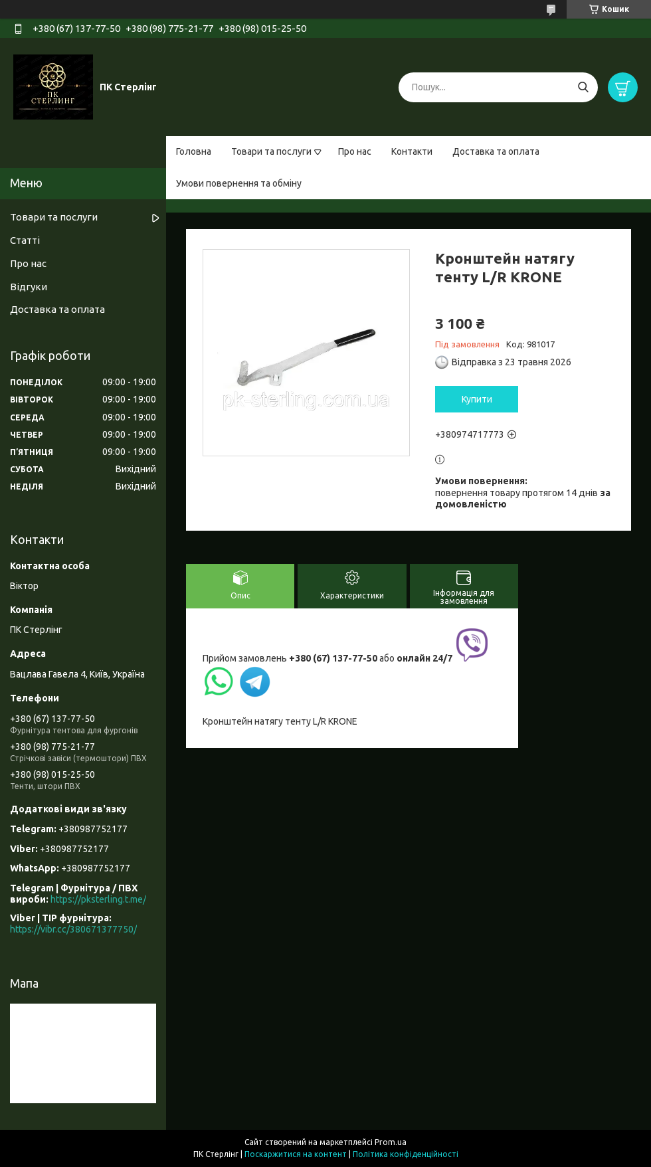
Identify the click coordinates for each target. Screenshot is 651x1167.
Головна (193, 151)
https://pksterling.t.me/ (98, 899)
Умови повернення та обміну (239, 183)
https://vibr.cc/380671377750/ (73, 929)
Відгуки (28, 286)
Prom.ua (391, 1142)
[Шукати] (583, 87)
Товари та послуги (271, 151)
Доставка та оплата (495, 151)
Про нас (354, 151)
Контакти (411, 151)
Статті (25, 240)
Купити (477, 399)
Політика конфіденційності (405, 1154)
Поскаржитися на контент (295, 1154)
